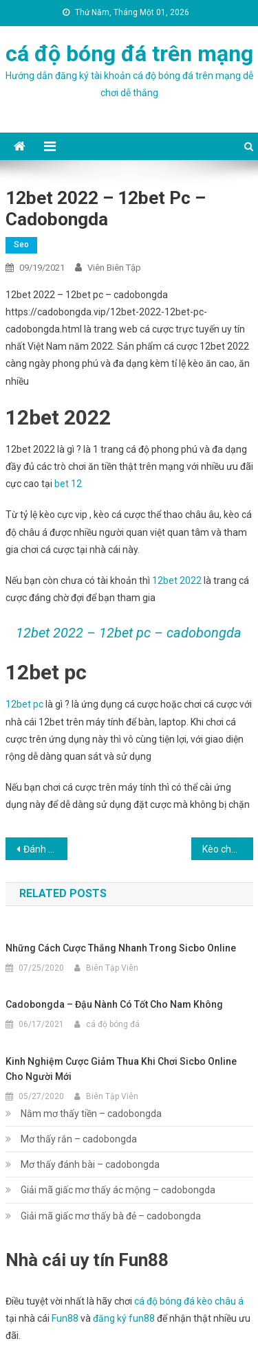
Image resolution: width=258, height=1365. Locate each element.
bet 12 (68, 483)
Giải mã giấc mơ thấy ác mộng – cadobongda (118, 1189)
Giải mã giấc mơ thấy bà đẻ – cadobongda (111, 1215)
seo (21, 244)
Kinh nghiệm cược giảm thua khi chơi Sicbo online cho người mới (121, 1069)
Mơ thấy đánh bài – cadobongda (90, 1164)
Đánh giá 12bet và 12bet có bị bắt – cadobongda (45, 849)
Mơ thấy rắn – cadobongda (79, 1138)
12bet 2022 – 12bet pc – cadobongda (128, 632)
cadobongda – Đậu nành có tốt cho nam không (114, 1004)
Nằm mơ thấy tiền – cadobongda (91, 1113)
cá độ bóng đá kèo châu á (189, 1301)
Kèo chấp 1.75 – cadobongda (227, 849)
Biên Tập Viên (112, 968)
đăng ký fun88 (124, 1318)
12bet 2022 (177, 580)
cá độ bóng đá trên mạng (129, 54)
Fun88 (65, 1318)
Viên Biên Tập (114, 267)
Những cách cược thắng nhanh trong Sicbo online (121, 948)
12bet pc (24, 704)
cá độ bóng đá (113, 1024)
